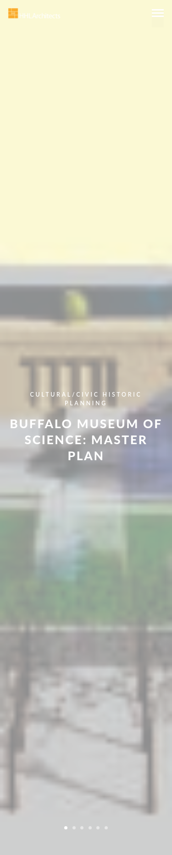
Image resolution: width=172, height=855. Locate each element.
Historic (122, 394)
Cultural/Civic (65, 394)
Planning (86, 403)
